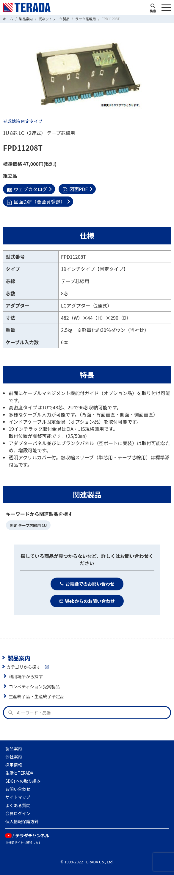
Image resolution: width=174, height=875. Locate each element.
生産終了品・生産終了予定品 (36, 696)
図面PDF (75, 189)
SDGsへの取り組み (22, 781)
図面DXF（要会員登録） (36, 201)
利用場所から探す (26, 676)
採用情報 (13, 765)
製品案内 (18, 657)
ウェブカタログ (27, 189)
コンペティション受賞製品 (34, 686)
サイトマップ (17, 797)
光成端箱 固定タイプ (23, 121)
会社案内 (13, 756)
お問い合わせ (17, 789)
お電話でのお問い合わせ (87, 584)
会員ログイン (17, 813)
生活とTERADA (19, 773)
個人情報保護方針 (22, 821)
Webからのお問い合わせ (87, 601)
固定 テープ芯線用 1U (28, 525)
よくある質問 (17, 805)
